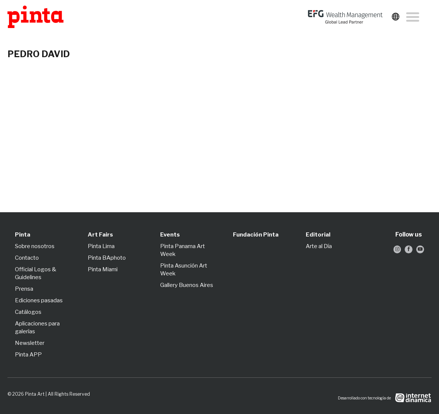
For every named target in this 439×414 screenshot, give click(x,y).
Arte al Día (319, 246)
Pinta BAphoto (107, 257)
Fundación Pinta (255, 234)
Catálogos (28, 312)
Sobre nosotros (35, 246)
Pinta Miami (103, 269)
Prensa (24, 288)
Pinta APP (28, 354)
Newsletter (29, 343)
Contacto (27, 257)
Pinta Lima (101, 246)
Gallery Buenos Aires (186, 285)
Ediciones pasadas (39, 300)
